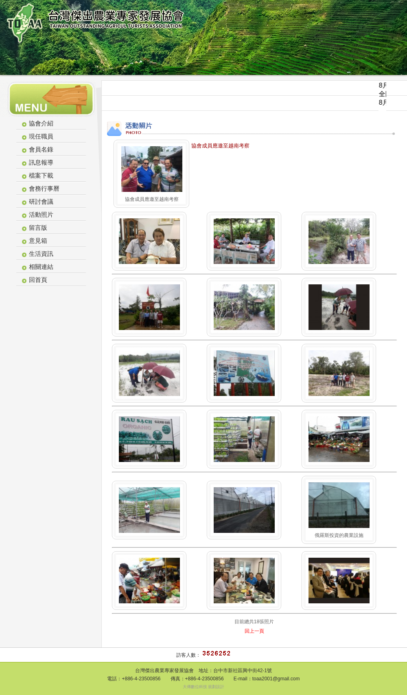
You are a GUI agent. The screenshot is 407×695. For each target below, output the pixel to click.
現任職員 (41, 136)
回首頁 (38, 279)
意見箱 (38, 240)
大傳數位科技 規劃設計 (204, 686)
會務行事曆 (44, 188)
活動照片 (41, 214)
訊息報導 (41, 162)
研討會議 (41, 201)
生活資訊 (41, 253)
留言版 (38, 227)
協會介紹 (41, 123)
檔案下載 (41, 175)
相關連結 (41, 266)
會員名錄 (41, 149)
